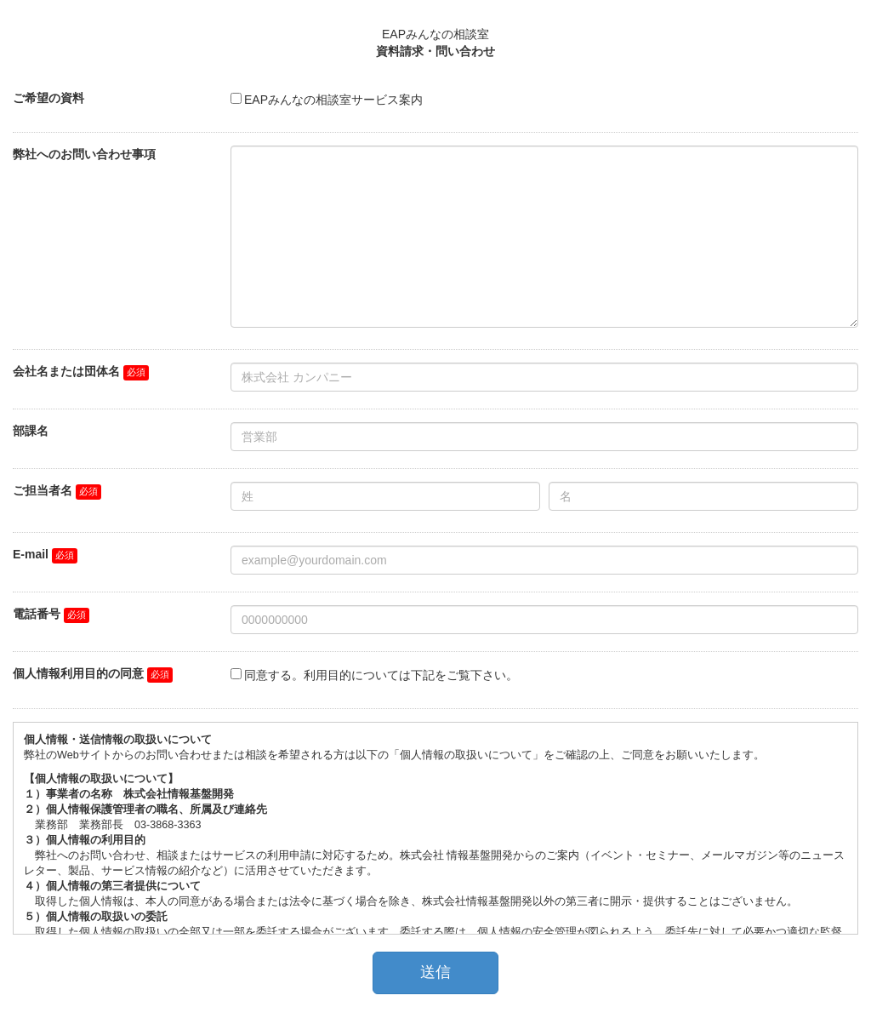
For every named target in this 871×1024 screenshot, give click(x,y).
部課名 (30, 431)
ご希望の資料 (48, 98)
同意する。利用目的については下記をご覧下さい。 (381, 675)
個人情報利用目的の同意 (78, 673)
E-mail (30, 554)
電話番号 (36, 614)
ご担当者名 (42, 490)
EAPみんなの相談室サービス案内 (333, 99)
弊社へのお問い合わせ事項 (84, 154)
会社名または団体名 (66, 371)
